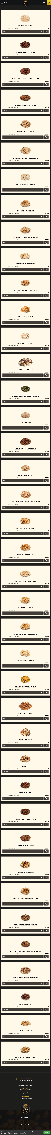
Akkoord (47, 1132)
